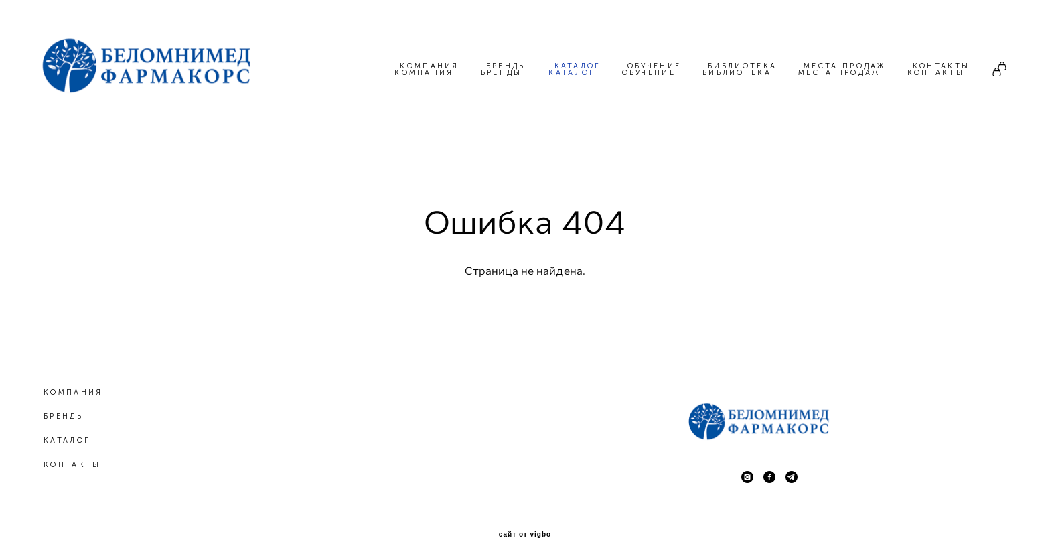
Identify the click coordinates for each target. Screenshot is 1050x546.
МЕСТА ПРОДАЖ (839, 72)
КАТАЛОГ (571, 72)
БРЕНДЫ (501, 72)
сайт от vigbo (525, 514)
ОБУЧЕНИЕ (649, 72)
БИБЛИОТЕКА (736, 72)
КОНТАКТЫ (935, 72)
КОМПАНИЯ (423, 72)
